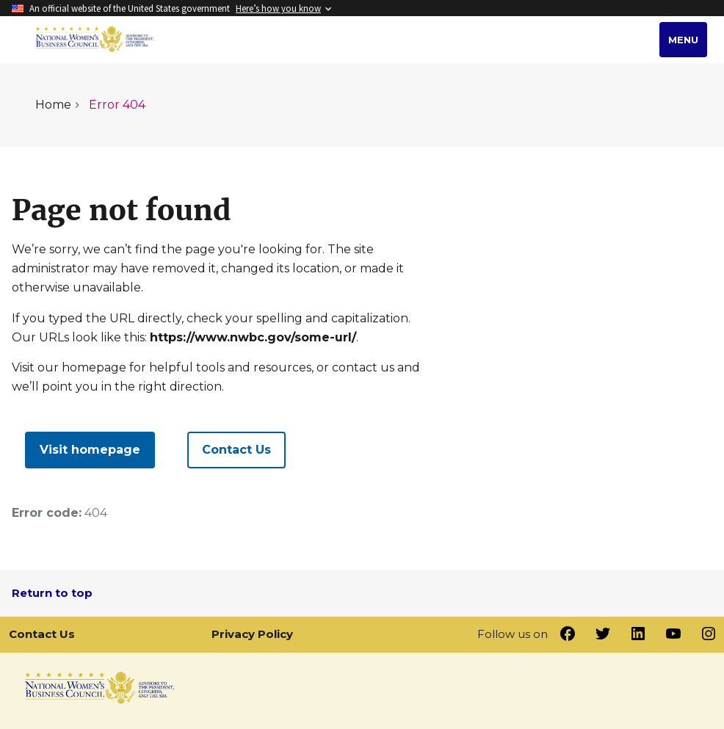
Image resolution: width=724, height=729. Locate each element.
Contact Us (236, 450)
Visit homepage (90, 450)
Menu (683, 40)
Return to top (52, 593)
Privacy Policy (252, 634)
